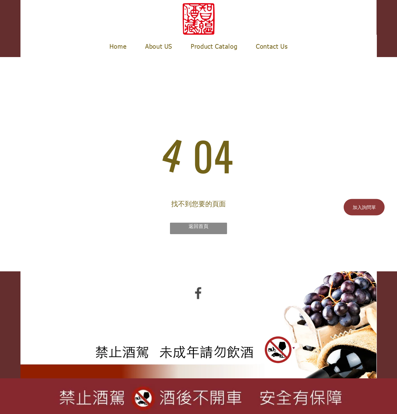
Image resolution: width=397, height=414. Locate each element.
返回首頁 (198, 226)
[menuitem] (118, 46)
